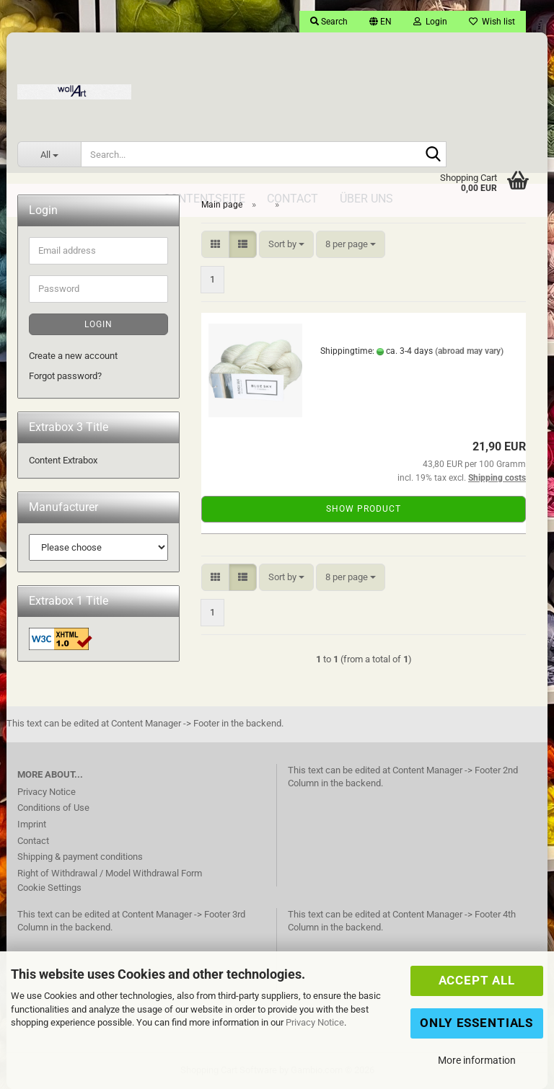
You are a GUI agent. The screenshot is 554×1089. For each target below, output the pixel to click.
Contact (33, 840)
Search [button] (329, 22)
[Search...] (49, 154)
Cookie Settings (49, 887)
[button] (381, 21)
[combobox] (286, 245)
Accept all (477, 980)
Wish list (492, 22)
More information (477, 1060)
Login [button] (430, 22)
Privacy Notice (315, 1022)
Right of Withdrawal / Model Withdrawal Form (109, 873)
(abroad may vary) (469, 351)
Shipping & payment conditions (80, 856)
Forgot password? (65, 375)
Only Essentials (476, 1022)
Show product (363, 509)
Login (98, 324)
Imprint (31, 824)
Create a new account (73, 355)
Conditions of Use (53, 807)
